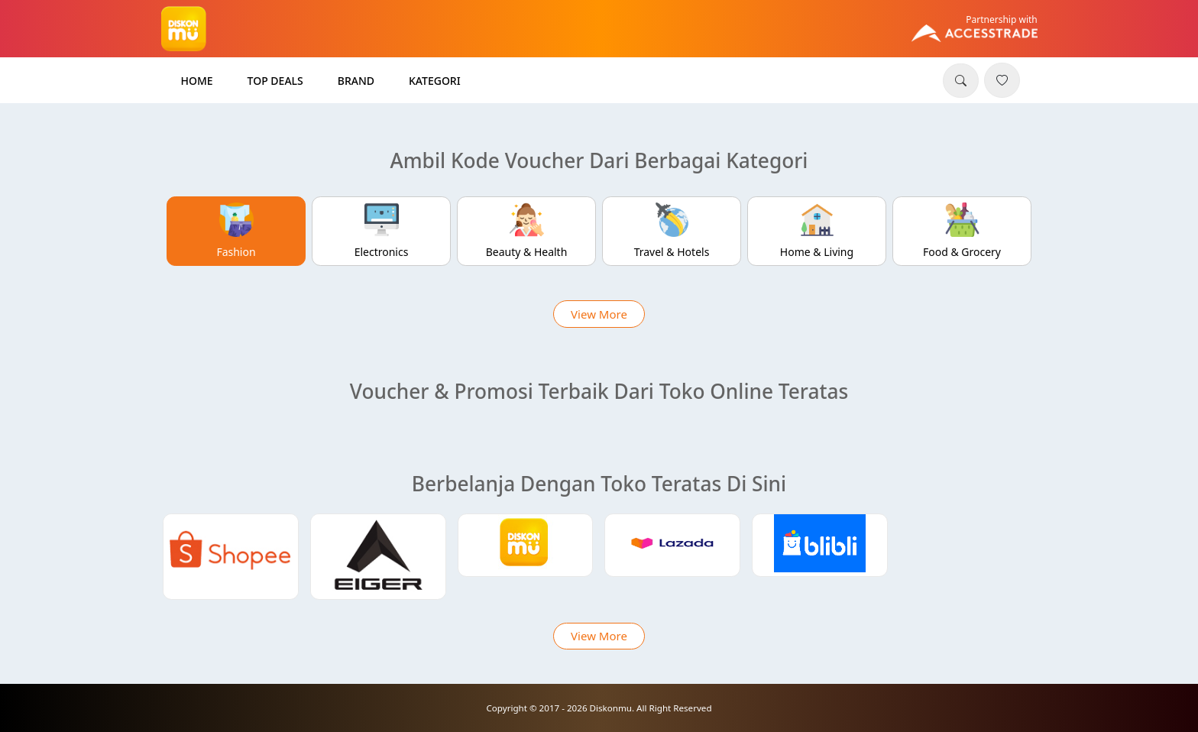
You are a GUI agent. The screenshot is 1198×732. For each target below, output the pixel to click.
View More (599, 314)
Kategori (435, 80)
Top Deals (275, 80)
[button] (961, 80)
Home (197, 80)
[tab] (236, 231)
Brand (356, 80)
